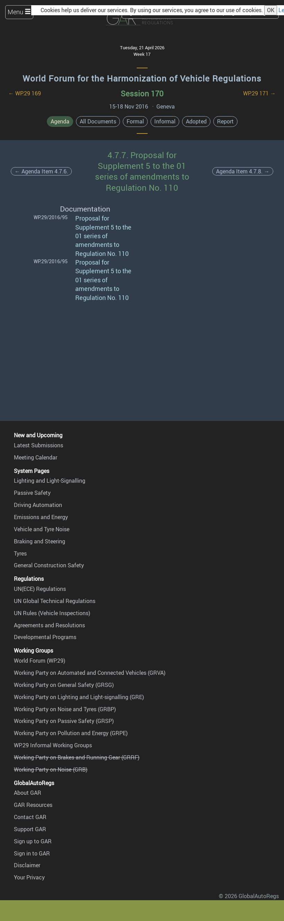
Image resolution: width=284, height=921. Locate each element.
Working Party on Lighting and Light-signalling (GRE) (79, 697)
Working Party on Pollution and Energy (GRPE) (71, 733)
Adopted (196, 121)
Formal (135, 121)
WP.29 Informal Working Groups (53, 745)
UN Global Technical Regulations (54, 601)
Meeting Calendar (35, 457)
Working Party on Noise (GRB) (50, 769)
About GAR (27, 793)
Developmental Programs (45, 637)
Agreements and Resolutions (49, 625)
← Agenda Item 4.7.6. (41, 171)
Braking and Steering (39, 541)
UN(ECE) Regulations (40, 589)
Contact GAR (30, 817)
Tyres (20, 553)
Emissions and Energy (41, 517)
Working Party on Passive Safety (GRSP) (64, 721)
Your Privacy (29, 877)
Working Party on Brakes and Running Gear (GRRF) (76, 757)
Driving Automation (38, 505)
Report (225, 121)
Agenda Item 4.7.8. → (242, 171)
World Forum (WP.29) (39, 660)
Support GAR (30, 829)
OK (270, 10)
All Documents (98, 121)
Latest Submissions (38, 445)
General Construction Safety (49, 565)
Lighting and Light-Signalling (49, 480)
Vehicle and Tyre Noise (41, 529)
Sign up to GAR (33, 841)
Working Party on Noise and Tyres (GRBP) (65, 709)
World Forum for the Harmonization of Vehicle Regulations (142, 78)
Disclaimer (27, 865)
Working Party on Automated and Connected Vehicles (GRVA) (89, 673)
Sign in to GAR (32, 853)
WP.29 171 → (259, 93)
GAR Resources (33, 805)
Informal (164, 121)
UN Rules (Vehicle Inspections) (52, 613)
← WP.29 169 (24, 93)
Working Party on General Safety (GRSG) (64, 685)
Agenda (60, 121)
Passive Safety (32, 493)
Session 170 (142, 93)
